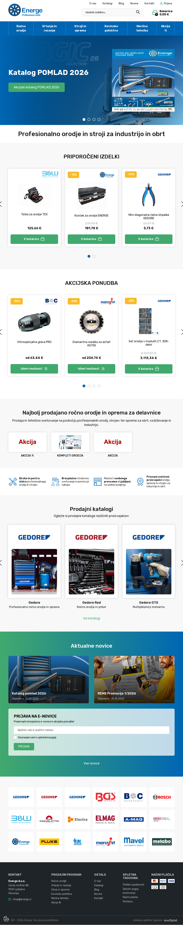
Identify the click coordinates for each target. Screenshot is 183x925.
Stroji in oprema (80, 28)
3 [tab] (94, 119)
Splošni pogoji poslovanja (131, 890)
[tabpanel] (91, 80)
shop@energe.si (22, 899)
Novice (134, 3)
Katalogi (107, 3)
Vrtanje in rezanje (49, 28)
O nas (92, 3)
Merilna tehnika (142, 28)
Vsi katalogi (91, 618)
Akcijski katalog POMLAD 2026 (37, 87)
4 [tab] (99, 119)
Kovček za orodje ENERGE (91, 215)
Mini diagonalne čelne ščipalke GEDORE (148, 216)
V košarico (34, 239)
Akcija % (165, 28)
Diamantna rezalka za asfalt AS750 (91, 343)
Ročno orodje (21, 28)
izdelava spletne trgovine (147, 920)
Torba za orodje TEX (34, 214)
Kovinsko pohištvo (111, 28)
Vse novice (92, 763)
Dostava (127, 901)
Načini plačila (130, 897)
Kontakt (149, 3)
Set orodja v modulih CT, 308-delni (149, 343)
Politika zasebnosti (133, 884)
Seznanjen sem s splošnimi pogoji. (37, 737)
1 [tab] (83, 119)
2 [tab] (89, 119)
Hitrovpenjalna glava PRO (34, 342)
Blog (121, 3)
